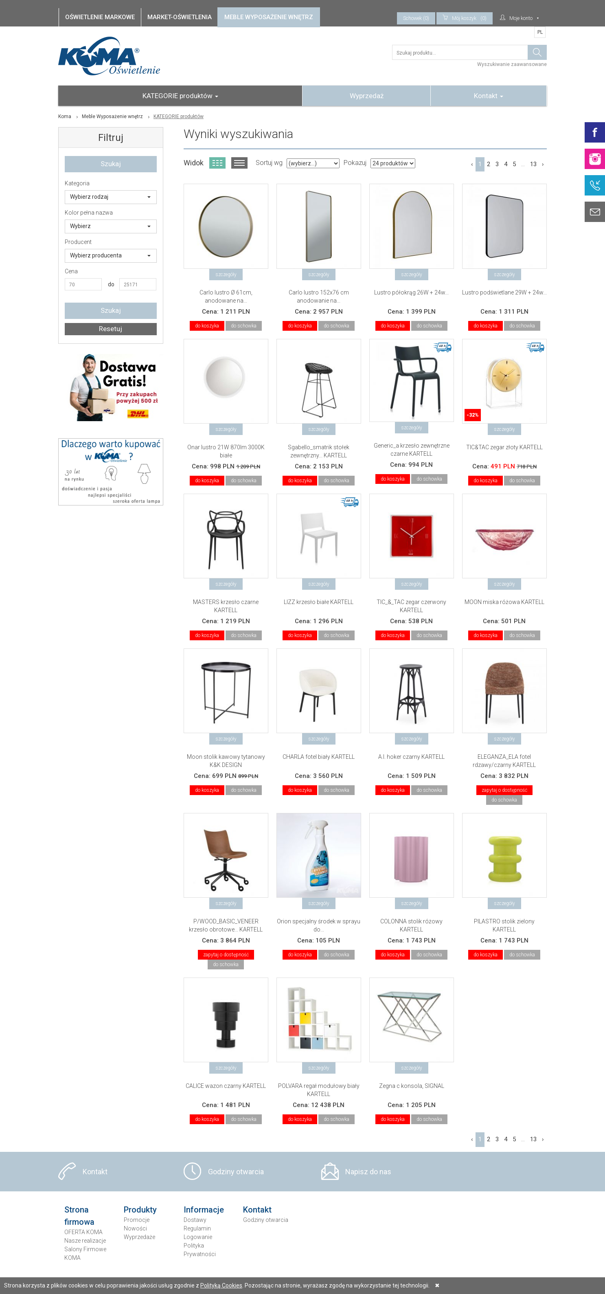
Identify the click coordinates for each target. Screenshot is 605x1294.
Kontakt (488, 96)
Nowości (135, 1228)
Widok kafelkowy (217, 163)
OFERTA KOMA (83, 1232)
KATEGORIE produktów (180, 96)
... (523, 164)
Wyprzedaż (367, 96)
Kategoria (77, 183)
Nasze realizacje (85, 1240)
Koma (64, 116)
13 (533, 164)
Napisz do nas (368, 1171)
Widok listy (239, 163)
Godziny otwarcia (236, 1171)
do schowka (243, 326)
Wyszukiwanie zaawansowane (512, 64)
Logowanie (198, 1237)
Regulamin (197, 1228)
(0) (465, 18)
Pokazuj (355, 163)
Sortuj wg (269, 163)
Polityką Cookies (221, 1285)
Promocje (136, 1220)
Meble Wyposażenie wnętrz (112, 116)
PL (540, 32)
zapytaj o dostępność (504, 790)
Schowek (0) (416, 18)
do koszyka (207, 326)
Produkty (140, 1210)
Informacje (204, 1210)
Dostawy (195, 1220)
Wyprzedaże (139, 1237)
